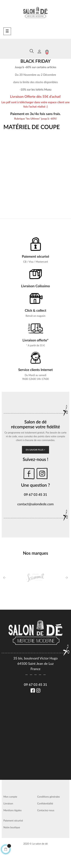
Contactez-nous (45, 810)
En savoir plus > (35, 449)
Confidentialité (45, 803)
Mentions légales (12, 810)
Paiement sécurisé (13, 820)
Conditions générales (48, 796)
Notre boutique (11, 827)
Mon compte (10, 796)
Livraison (8, 803)
